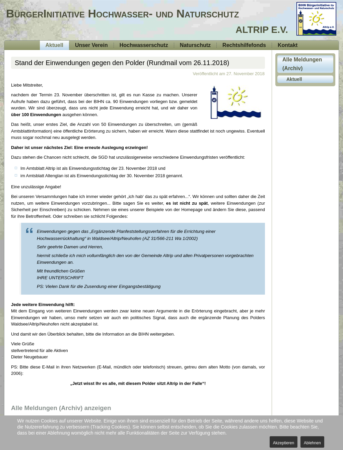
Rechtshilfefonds (244, 45)
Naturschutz (195, 45)
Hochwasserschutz (144, 45)
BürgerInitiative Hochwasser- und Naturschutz (122, 13)
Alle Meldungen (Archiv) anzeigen (61, 407)
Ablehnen (312, 443)
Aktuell (54, 45)
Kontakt (288, 45)
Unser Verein (91, 45)
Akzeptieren (283, 443)
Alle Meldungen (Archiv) (302, 64)
